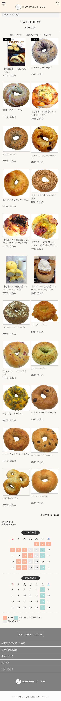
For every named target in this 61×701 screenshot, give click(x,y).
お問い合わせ (7, 669)
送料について (7, 656)
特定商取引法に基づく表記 (13, 643)
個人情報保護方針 (9, 650)
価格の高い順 (32, 35)
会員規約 (5, 662)
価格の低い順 (15, 35)
